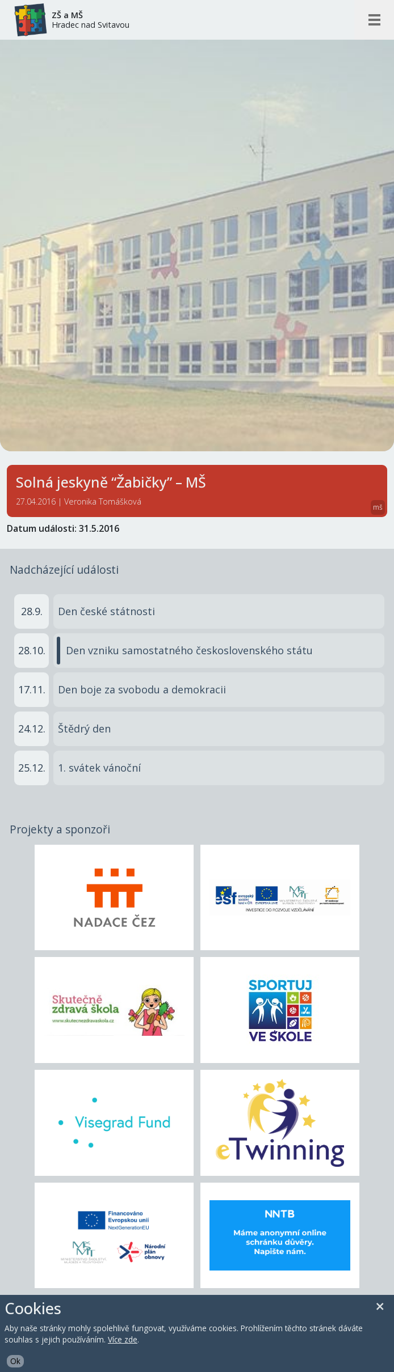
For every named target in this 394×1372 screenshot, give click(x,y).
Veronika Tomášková (102, 501)
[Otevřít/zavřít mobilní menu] (374, 20)
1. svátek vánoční (99, 767)
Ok (15, 1361)
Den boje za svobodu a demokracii (142, 689)
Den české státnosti (106, 611)
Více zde (122, 1339)
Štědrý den (84, 728)
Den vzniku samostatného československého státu (189, 650)
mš (378, 507)
